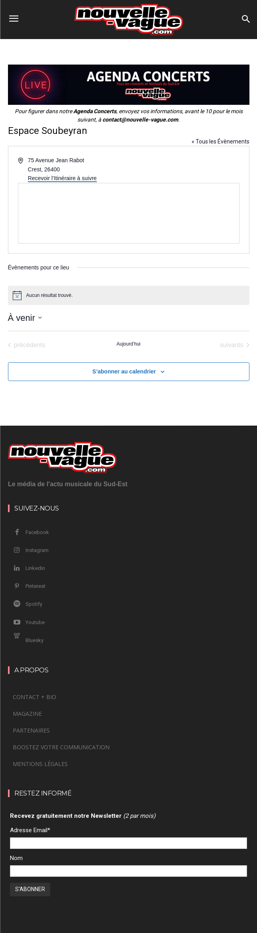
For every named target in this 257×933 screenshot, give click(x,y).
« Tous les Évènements (220, 141)
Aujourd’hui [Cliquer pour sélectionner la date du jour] (128, 344)
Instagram (37, 550)
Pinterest (35, 586)
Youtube (35, 622)
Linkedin (35, 568)
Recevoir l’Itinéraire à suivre (62, 178)
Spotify (34, 604)
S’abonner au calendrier (124, 371)
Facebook (37, 532)
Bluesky (34, 640)
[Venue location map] (128, 213)
